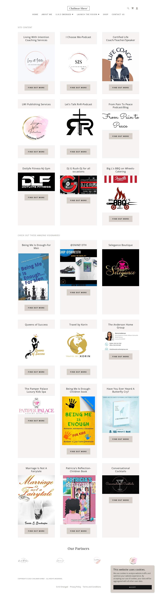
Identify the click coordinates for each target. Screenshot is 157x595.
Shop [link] (105, 14)
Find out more (36, 88)
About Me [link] (47, 14)
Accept (132, 587)
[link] (78, 8)
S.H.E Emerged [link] (62, 587)
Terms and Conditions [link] (92, 587)
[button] (137, 8)
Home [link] (35, 14)
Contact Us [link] (118, 14)
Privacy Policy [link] (75, 587)
